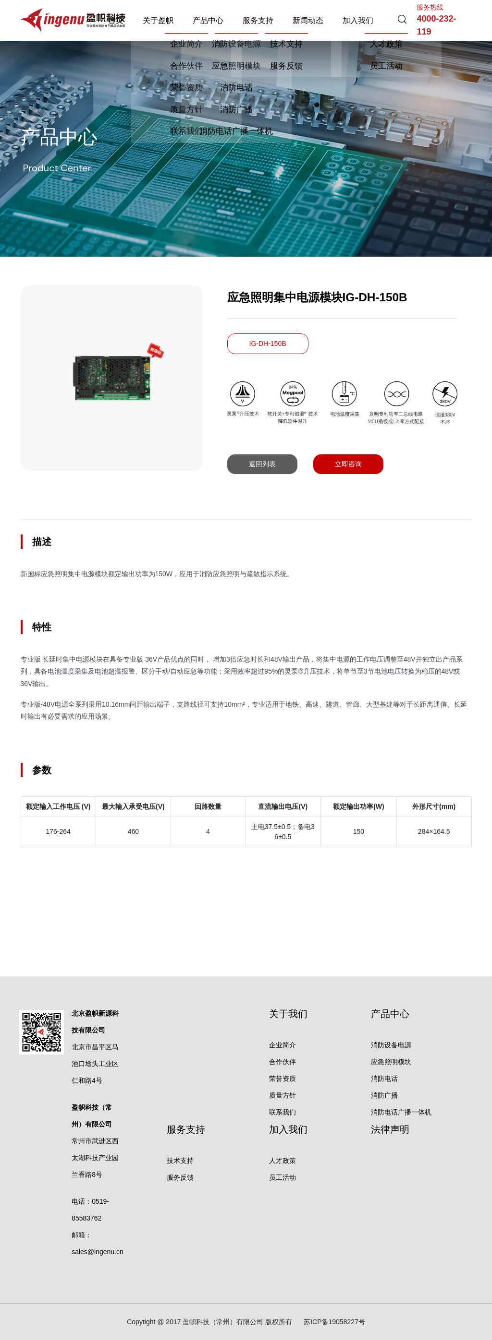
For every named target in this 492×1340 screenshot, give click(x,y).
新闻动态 (308, 20)
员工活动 (282, 1177)
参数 (41, 770)
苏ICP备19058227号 (334, 1322)
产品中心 (208, 20)
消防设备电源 (391, 1045)
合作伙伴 (282, 1062)
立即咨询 (348, 464)
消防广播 (384, 1095)
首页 (115, 20)
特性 (41, 627)
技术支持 (180, 1160)
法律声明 (390, 1129)
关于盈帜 (158, 20)
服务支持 (258, 20)
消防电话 (384, 1078)
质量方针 (282, 1095)
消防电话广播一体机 (401, 1112)
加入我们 (358, 20)
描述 (41, 541)
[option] (112, 378)
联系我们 (282, 1112)
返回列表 (262, 464)
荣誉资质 (282, 1078)
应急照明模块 (391, 1062)
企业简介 (282, 1045)
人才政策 (282, 1160)
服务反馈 (180, 1177)
